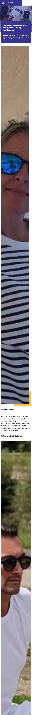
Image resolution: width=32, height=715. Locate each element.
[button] (29, 3)
